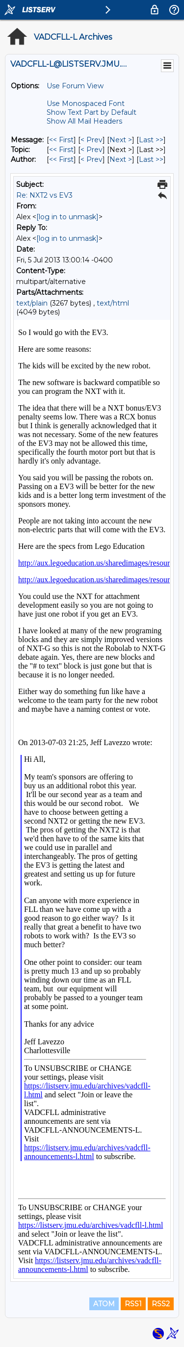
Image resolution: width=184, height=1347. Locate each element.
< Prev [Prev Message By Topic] (91, 149)
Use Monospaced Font (86, 103)
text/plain (32, 303)
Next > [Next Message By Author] (120, 159)
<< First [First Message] (61, 139)
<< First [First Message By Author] (61, 159)
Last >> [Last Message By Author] (151, 159)
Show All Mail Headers (84, 121)
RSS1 (133, 1303)
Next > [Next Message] (120, 139)
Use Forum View (75, 85)
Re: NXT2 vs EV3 (44, 195)
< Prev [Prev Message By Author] (91, 159)
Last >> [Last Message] (151, 139)
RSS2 (161, 1303)
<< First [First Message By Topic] (61, 149)
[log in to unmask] (67, 216)
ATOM (104, 1303)
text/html (113, 303)
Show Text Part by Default (91, 112)
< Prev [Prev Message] (91, 139)
